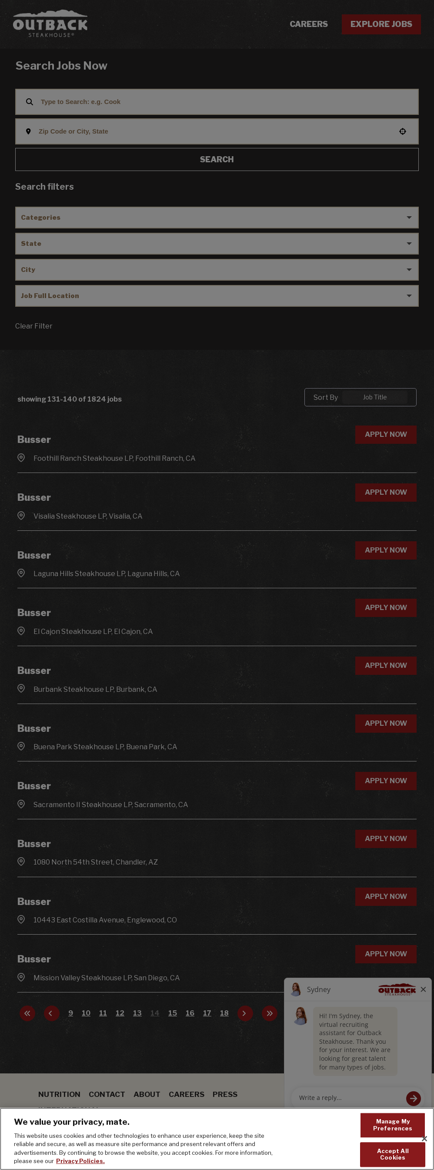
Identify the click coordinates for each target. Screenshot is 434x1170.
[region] (217, 1139)
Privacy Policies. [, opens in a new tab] (80, 1160)
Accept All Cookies (393, 1154)
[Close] (424, 1138)
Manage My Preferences (392, 1125)
